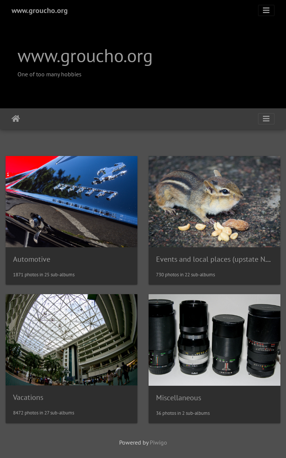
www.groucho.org (40, 10)
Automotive (31, 259)
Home (16, 118)
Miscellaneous (178, 398)
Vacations (28, 397)
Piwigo (158, 442)
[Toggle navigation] (266, 10)
